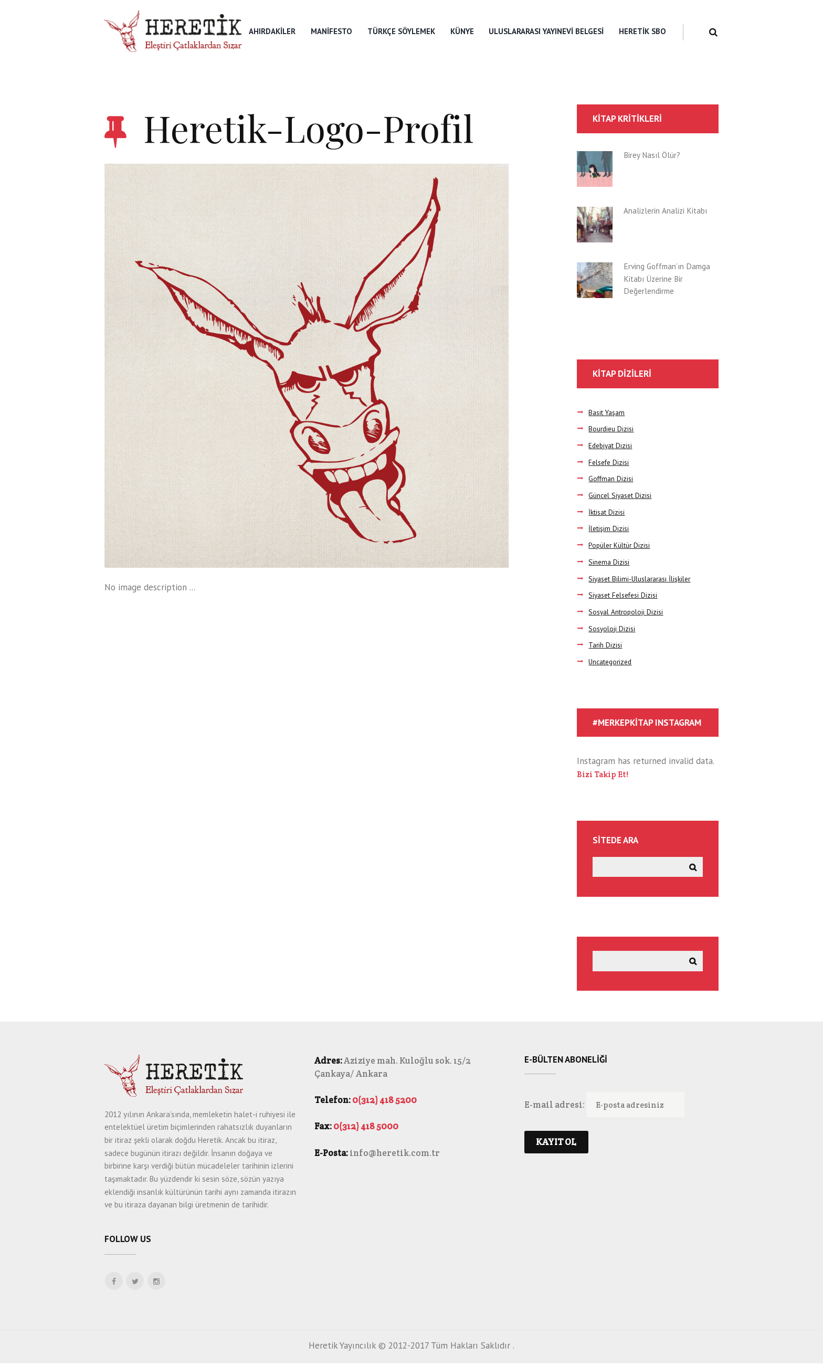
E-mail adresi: (555, 1111)
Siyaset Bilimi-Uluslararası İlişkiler (644, 579)
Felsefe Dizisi (610, 462)
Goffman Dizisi (612, 478)
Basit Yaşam (608, 412)
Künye (462, 31)
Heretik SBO (642, 31)
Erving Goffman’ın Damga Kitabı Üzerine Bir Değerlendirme (666, 278)
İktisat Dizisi (608, 512)
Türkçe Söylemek (401, 31)
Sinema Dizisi (609, 562)
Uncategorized (612, 661)
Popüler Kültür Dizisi (622, 545)
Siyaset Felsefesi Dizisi (626, 595)
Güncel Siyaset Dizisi (622, 495)
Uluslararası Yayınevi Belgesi (546, 31)
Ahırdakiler (272, 31)
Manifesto (331, 31)
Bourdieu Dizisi (612, 428)
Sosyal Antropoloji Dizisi (628, 612)
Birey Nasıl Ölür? (655, 155)
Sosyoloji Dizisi (612, 628)
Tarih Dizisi (606, 645)
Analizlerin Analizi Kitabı (671, 210)
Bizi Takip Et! (604, 774)
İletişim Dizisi (609, 528)
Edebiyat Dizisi (612, 445)
